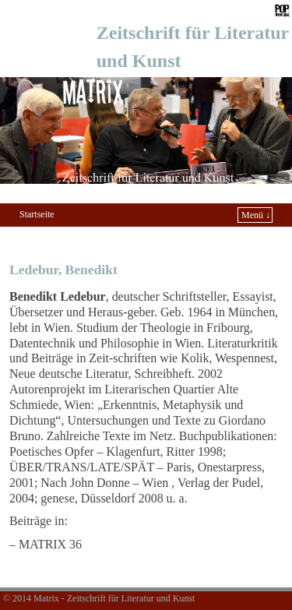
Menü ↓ (255, 215)
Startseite (37, 214)
